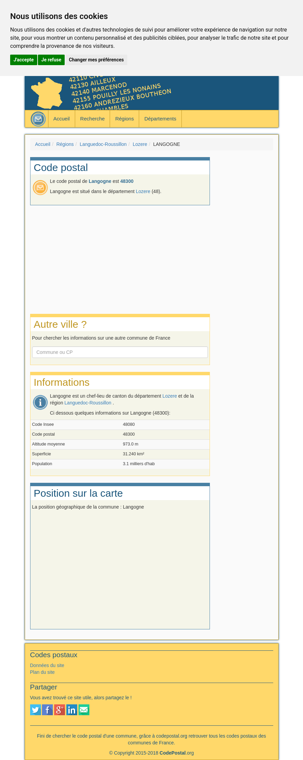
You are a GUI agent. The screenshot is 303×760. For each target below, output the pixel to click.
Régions (124, 118)
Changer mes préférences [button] (96, 59)
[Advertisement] (246, 259)
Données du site (47, 665)
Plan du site (42, 672)
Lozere (140, 144)
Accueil (61, 118)
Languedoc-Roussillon (103, 144)
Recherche (92, 118)
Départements (160, 118)
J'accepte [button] (24, 59)
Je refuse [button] (51, 59)
